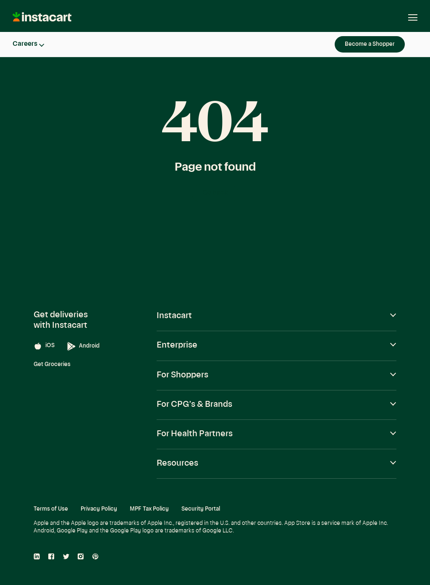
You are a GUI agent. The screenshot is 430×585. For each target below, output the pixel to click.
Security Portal (200, 509)
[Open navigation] (408, 18)
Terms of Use (51, 509)
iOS (44, 346)
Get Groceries (52, 364)
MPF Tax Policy (149, 509)
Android (83, 346)
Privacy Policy (99, 509)
